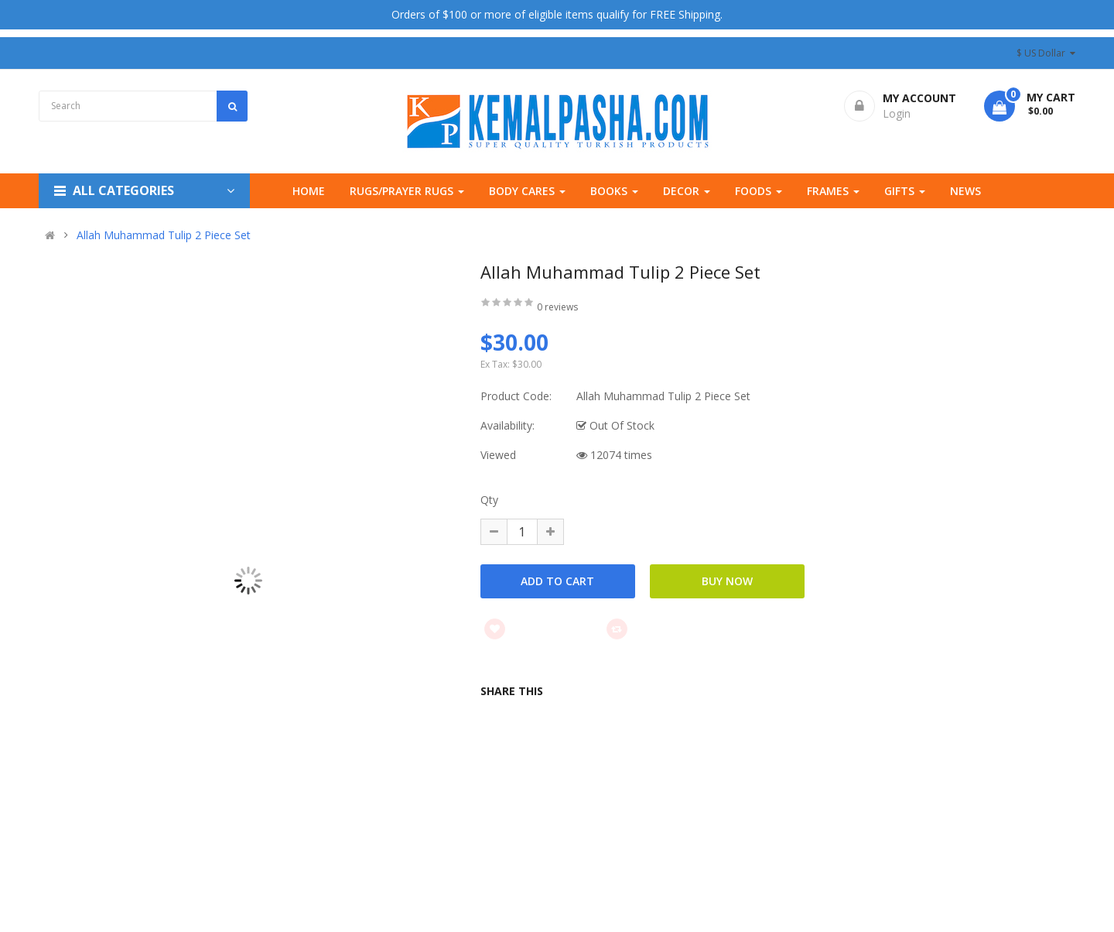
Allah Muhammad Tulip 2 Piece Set (164, 235)
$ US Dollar (1046, 53)
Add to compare (664, 629)
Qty (489, 499)
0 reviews (557, 307)
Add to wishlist (540, 629)
